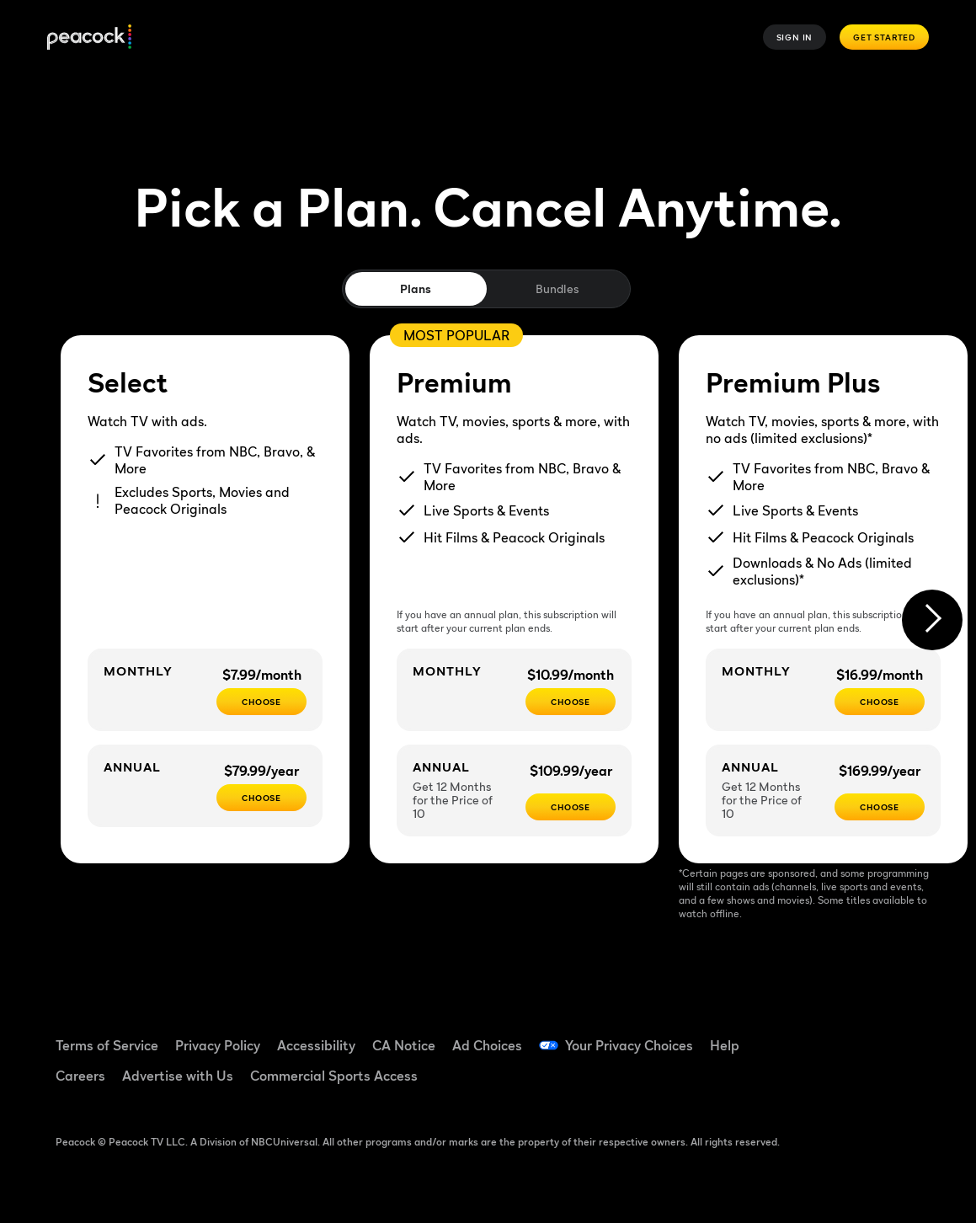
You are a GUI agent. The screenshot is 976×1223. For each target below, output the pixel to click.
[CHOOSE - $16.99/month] (880, 701)
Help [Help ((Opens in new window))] (724, 1045)
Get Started (884, 37)
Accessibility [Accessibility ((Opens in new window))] (316, 1045)
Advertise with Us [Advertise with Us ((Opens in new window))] (177, 1075)
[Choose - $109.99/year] (570, 806)
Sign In (794, 37)
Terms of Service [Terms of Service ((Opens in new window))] (107, 1045)
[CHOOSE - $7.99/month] (261, 701)
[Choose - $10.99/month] (570, 701)
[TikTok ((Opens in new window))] (845, 1034)
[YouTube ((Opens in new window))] (889, 1034)
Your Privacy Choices (629, 1045)
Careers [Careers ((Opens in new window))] (80, 1075)
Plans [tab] (415, 288)
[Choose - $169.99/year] (880, 806)
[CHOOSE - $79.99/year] (261, 797)
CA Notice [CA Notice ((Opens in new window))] (403, 1045)
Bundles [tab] (557, 288)
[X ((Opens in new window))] (845, 1082)
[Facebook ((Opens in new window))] (801, 1034)
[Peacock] (89, 37)
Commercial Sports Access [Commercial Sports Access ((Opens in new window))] (334, 1075)
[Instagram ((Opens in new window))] (801, 1082)
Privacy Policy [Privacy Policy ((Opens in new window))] (217, 1045)
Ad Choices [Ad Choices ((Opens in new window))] (487, 1045)
